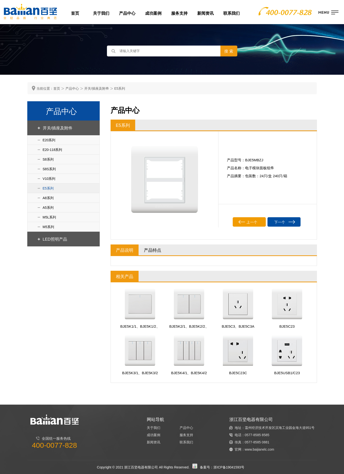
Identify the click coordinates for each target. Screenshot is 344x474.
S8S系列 (49, 169)
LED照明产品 (55, 239)
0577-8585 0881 (257, 442)
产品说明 (124, 250)
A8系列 (48, 198)
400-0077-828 (54, 445)
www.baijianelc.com (259, 449)
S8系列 (48, 159)
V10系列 (49, 178)
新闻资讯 (205, 13)
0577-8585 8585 (257, 435)
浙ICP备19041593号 (228, 467)
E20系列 (49, 140)
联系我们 (231, 13)
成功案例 (153, 13)
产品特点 (152, 250)
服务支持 (179, 13)
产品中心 (127, 13)
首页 (75, 13)
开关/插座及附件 (96, 88)
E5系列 (119, 88)
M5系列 (48, 226)
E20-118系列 (52, 149)
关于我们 (101, 13)
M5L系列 (49, 217)
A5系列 (48, 207)
